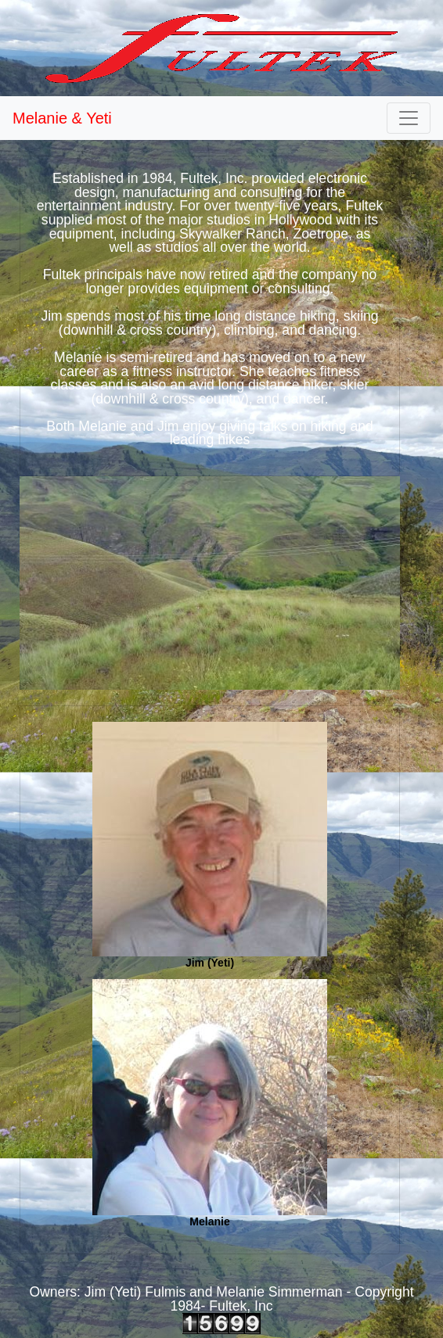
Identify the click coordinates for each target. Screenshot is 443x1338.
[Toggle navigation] (408, 118)
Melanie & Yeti (62, 118)
